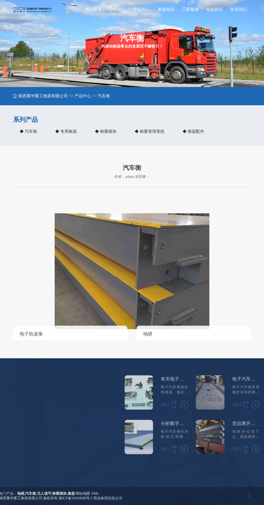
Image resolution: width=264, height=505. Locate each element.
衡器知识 (166, 9)
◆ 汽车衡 (28, 131)
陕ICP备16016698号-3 (21, 498)
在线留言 (214, 9)
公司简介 (117, 9)
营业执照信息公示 (53, 498)
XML (41, 493)
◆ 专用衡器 (66, 131)
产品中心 (142, 9)
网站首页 (93, 9)
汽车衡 (104, 96)
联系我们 (238, 9)
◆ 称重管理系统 (149, 131)
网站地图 (28, 493)
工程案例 (190, 9)
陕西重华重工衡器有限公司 (43, 96)
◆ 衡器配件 (193, 131)
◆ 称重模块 (106, 131)
